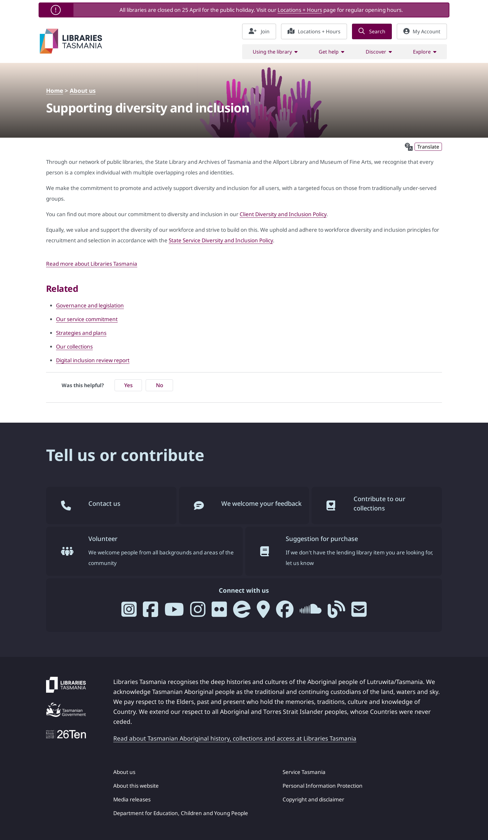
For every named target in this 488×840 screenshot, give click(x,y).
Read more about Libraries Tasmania (91, 263)
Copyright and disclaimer (313, 799)
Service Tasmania (304, 772)
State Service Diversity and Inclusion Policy (221, 240)
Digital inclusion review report (92, 360)
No (159, 385)
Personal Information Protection (323, 785)
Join (259, 31)
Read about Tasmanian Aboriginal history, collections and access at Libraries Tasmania (234, 738)
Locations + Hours (300, 9)
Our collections (74, 346)
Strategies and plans (81, 332)
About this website (136, 785)
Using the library (272, 51)
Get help (329, 51)
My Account (421, 31)
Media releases (132, 799)
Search (372, 31)
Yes (128, 385)
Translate (428, 146)
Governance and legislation (90, 305)
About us (83, 90)
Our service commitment (87, 319)
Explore (422, 51)
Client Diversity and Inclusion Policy (283, 214)
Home (54, 90)
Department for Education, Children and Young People (180, 813)
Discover (376, 51)
